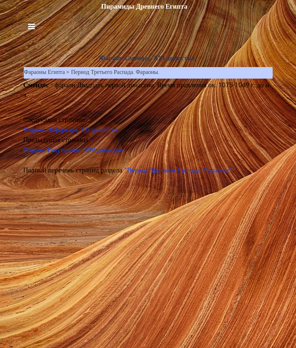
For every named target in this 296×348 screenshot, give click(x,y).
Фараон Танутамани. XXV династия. (73, 150)
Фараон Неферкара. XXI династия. (71, 130)
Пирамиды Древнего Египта (144, 6)
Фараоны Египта (44, 73)
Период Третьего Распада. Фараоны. (115, 73)
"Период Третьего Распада (162, 171)
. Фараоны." (216, 171)
